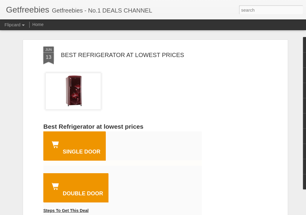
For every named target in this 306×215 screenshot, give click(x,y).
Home (37, 24)
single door (74, 147)
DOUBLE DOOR (76, 188)
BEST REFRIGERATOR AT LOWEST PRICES (122, 55)
